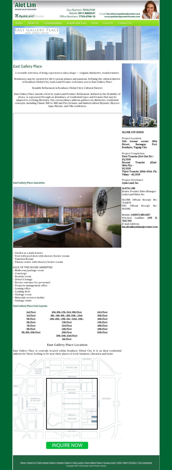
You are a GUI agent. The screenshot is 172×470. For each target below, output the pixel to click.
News (94, 22)
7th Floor (31, 325)
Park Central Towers (46, 463)
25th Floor (67, 332)
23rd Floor (67, 325)
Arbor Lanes (77, 463)
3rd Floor (31, 315)
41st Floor (66, 339)
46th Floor (102, 318)
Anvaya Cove (109, 463)
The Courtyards (145, 463)
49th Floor (102, 329)
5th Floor (31, 318)
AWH (125, 463)
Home (19, 22)
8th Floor (31, 329)
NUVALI (132, 463)
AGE (119, 463)
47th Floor (102, 322)
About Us (33, 22)
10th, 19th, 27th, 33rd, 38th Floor (67, 312)
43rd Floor (102, 312)
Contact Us (124, 22)
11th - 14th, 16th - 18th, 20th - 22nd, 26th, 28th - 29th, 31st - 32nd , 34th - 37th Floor (67, 318)
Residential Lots (76, 22)
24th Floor (67, 329)
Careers (108, 22)
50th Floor (102, 332)
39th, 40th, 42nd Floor (66, 335)
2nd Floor (31, 312)
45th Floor (102, 315)
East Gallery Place (93, 463)
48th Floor (102, 325)
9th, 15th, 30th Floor (31, 332)
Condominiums (53, 22)
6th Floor (31, 322)
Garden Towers (64, 463)
